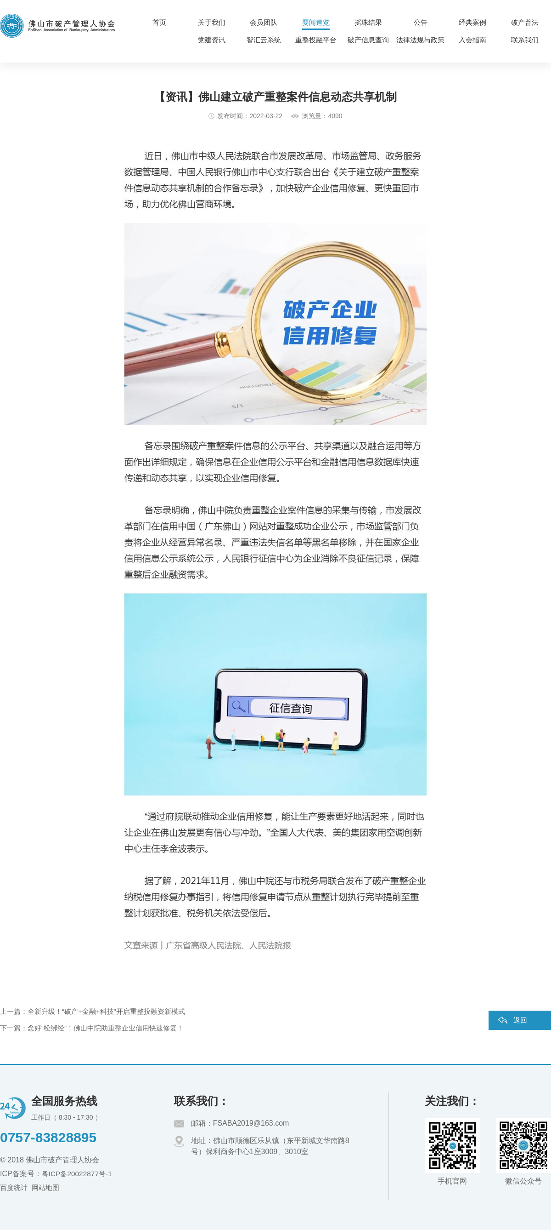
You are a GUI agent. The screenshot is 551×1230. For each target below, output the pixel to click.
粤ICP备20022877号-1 (78, 1174)
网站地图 (48, 1187)
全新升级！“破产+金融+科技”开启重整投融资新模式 (106, 1011)
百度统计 (14, 1187)
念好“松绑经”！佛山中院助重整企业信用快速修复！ (106, 1028)
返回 (520, 1020)
